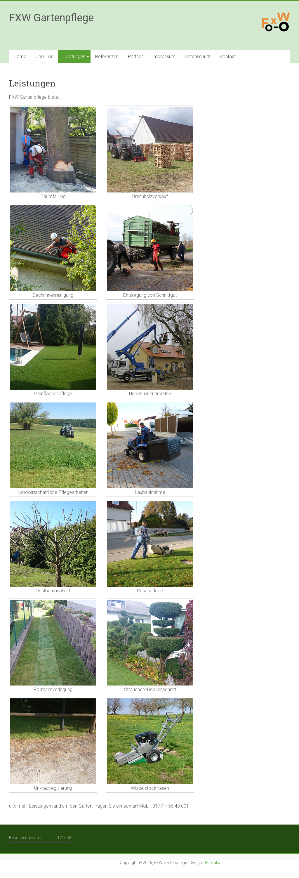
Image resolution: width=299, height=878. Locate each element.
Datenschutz (197, 56)
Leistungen (74, 56)
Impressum (163, 56)
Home (20, 56)
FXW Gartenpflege (51, 18)
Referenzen (107, 56)
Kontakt (228, 56)
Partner (135, 56)
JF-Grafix (212, 862)
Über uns (44, 56)
